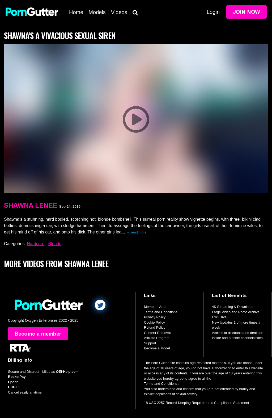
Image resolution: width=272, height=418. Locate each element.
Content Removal (157, 333)
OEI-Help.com (67, 372)
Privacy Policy (154, 317)
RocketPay (17, 377)
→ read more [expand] (137, 232)
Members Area (155, 307)
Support (150, 343)
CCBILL (14, 387)
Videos (119, 12)
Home (76, 12)
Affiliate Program (156, 338)
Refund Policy (154, 327)
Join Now (246, 12)
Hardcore (35, 243)
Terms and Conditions (160, 312)
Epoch (13, 382)
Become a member (38, 334)
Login (213, 12)
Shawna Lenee (30, 205)
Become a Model (157, 348)
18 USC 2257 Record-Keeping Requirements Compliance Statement (196, 403)
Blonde (55, 243)
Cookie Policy (154, 322)
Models (96, 12)
